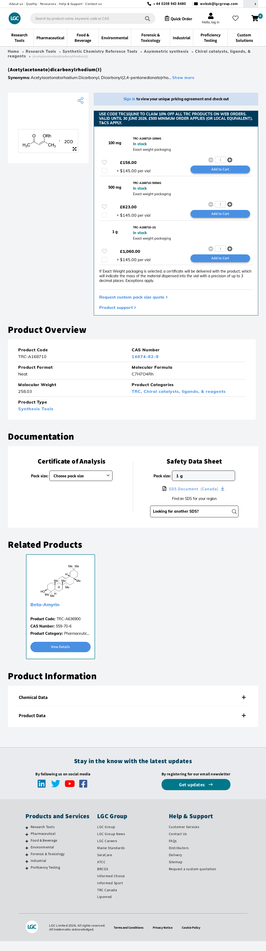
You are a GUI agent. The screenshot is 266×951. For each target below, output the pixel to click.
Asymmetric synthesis (166, 51)
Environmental (42, 857)
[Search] (143, 18)
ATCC (101, 871)
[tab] (133, 707)
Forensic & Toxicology (47, 863)
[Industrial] (26, 871)
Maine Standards (111, 857)
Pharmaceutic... (76, 642)
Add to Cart (220, 174)
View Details (60, 656)
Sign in (129, 101)
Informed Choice (111, 885)
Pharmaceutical (43, 843)
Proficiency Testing (45, 877)
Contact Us (178, 843)
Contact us (93, 4)
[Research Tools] (26, 837)
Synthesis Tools (36, 418)
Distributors (179, 857)
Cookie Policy (194, 937)
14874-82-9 (145, 365)
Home (13, 51)
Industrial (38, 870)
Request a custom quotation (192, 878)
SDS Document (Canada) (194, 498)
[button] (230, 164)
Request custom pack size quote (131, 306)
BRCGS (102, 878)
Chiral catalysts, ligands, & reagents (185, 400)
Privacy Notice (163, 937)
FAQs (173, 850)
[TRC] (48, 120)
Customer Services (184, 836)
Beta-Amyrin (44, 614)
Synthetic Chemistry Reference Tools (100, 51)
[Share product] (81, 103)
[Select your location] (250, 4)
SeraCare (104, 864)
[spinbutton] (220, 164)
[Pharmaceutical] (26, 844)
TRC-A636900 (69, 628)
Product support (116, 316)
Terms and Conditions (127, 937)
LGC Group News (111, 843)
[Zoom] (74, 151)
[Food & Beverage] (26, 851)
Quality (31, 4)
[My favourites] (237, 18)
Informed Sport (110, 892)
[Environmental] (26, 857)
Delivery (175, 864)
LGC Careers (107, 850)
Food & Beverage (44, 850)
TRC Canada (107, 899)
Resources (48, 4)
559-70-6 (63, 635)
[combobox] (88, 18)
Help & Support (70, 4)
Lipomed (104, 906)
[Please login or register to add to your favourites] (104, 166)
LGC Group (106, 836)
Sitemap (176, 871)
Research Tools (41, 51)
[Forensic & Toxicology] (26, 864)
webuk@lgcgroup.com (219, 4)
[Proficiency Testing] (26, 878)
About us (16, 4)
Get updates (192, 794)
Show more (183, 80)
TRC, (138, 400)
